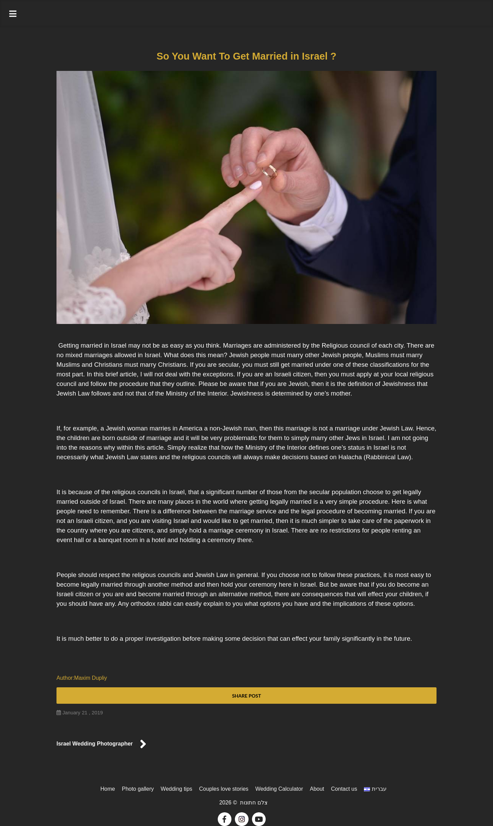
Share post (246, 696)
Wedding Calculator (279, 789)
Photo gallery (138, 789)
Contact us (344, 789)
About (317, 789)
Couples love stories (224, 789)
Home (107, 789)
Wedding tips (176, 789)
